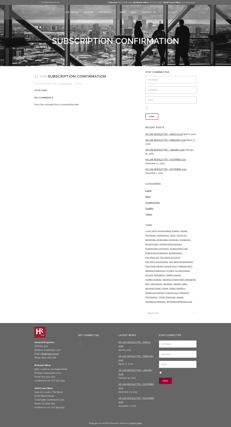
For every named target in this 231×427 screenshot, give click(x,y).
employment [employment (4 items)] (151, 244)
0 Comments (65, 83)
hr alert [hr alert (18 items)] (170, 271)
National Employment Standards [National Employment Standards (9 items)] (179, 279)
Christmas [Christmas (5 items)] (150, 235)
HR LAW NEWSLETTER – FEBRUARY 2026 (165, 140)
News (148, 197)
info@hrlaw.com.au (50, 354)
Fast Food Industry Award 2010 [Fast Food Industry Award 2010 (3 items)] (161, 266)
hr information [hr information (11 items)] (182, 271)
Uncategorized (152, 202)
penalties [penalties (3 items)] (168, 284)
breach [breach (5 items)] (175, 231)
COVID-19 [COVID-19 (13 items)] (182, 235)
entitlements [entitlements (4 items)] (175, 253)
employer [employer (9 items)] (173, 240)
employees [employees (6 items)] (162, 240)
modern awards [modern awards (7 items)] (153, 279)
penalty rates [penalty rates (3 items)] (180, 284)
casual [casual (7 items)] (183, 231)
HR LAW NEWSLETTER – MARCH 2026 (164, 134)
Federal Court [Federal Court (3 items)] (185, 266)
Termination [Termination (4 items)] (151, 297)
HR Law (94, 423)
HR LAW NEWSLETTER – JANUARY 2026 (165, 150)
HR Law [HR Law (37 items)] (149, 275)
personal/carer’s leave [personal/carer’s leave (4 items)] (156, 288)
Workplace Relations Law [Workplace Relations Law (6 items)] (179, 302)
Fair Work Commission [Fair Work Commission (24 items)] (156, 262)
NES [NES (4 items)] (147, 284)
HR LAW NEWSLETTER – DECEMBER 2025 (165, 159)
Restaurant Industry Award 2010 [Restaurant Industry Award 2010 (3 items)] (161, 293)
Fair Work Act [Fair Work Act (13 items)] (152, 257)
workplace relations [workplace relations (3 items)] (155, 302)
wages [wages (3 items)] (180, 297)
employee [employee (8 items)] (150, 240)
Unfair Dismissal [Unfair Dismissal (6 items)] (167, 297)
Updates (149, 208)
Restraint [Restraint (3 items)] (184, 293)
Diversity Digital (135, 423)
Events (148, 191)
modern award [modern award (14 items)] (173, 275)
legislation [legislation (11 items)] (159, 275)
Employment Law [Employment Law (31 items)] (179, 249)
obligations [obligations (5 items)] (156, 284)
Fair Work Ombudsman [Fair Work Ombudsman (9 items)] (181, 262)
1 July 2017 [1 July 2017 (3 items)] (151, 231)
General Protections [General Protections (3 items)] (155, 271)
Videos (148, 214)
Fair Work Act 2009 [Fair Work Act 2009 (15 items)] (170, 257)
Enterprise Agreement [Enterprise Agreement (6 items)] (156, 253)
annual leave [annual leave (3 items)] (164, 231)
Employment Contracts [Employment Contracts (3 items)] (157, 249)
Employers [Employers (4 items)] (185, 240)
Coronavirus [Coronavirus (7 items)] (163, 235)
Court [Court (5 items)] (172, 235)
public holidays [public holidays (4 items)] (177, 288)
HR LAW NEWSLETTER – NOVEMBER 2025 (166, 169)
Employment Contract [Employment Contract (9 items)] (171, 244)
